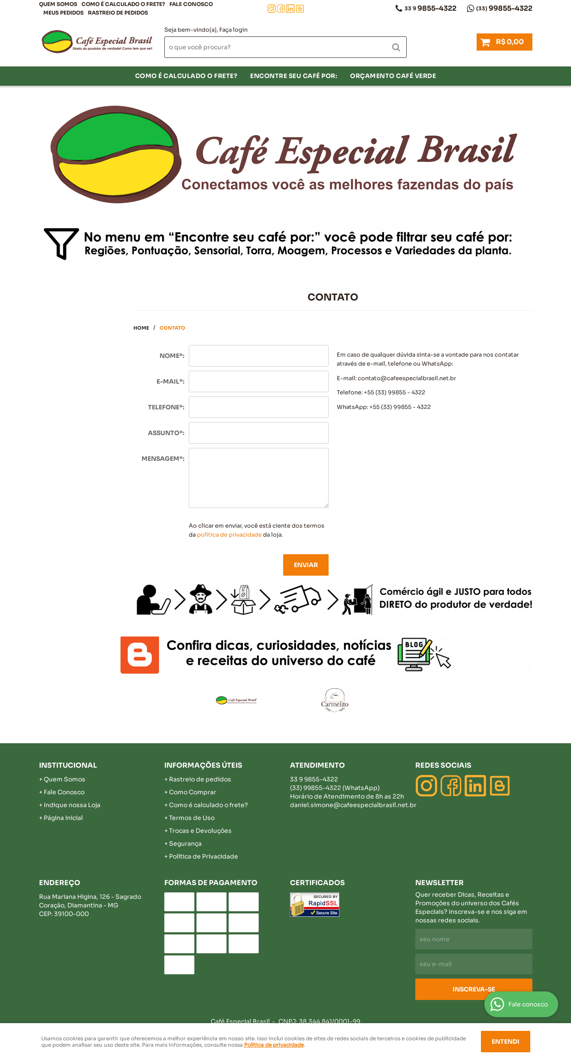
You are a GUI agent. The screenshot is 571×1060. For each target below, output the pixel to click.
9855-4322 (430, 8)
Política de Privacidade (203, 856)
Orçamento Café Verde (393, 76)
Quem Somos (58, 4)
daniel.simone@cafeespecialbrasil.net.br (353, 805)
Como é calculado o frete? (208, 805)
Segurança (185, 843)
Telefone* (165, 407)
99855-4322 (504, 8)
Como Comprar (192, 792)
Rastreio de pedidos (118, 12)
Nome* (171, 356)
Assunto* (165, 433)
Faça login (233, 29)
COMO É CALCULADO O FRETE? (123, 4)
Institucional (68, 765)
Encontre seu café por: (293, 76)
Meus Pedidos (63, 12)
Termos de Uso (192, 818)
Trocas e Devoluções (200, 831)
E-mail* (170, 381)
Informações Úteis (203, 765)
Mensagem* (162, 458)
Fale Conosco (191, 4)
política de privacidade (229, 534)
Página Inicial (63, 818)
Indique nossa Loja (72, 805)
